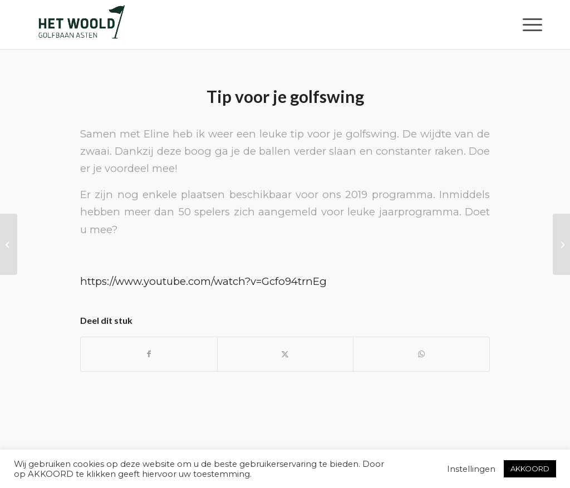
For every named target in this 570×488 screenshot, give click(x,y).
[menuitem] (528, 24)
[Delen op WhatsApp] (421, 354)
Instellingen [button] (471, 469)
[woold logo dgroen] (81, 24)
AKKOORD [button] (529, 468)
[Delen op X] (285, 354)
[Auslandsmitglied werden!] (8, 244)
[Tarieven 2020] (561, 244)
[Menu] (528, 24)
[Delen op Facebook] (149, 354)
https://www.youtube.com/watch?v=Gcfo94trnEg (203, 281)
